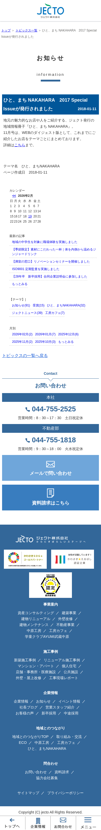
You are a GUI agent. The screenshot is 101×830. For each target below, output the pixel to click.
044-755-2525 (54, 409)
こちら (19, 145)
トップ (6, 30)
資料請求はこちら (50, 503)
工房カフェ (58, 631)
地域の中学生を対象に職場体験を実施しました (44, 242)
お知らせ (43, 701)
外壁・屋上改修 (28, 678)
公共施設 (71, 672)
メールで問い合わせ (51, 473)
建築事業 (69, 613)
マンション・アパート (36, 666)
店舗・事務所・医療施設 (36, 672)
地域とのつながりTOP (30, 737)
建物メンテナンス (34, 625)
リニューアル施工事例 (62, 660)
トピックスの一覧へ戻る (25, 355)
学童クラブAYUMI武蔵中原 (47, 636)
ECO (22, 743)
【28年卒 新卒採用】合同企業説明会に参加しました (49, 276)
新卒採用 (49, 713)
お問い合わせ (36, 772)
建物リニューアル (35, 619)
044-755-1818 (54, 440)
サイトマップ (28, 793)
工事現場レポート (63, 678)
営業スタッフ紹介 (60, 707)
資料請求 (62, 772)
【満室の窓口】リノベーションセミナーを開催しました (51, 261)
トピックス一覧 (26, 30)
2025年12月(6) (68, 334)
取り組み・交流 (69, 737)
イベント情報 (69, 701)
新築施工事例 (25, 660)
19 (30, 216)
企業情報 (21, 701)
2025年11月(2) (22, 342)
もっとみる (20, 284)
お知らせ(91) (21, 305)
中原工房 (34, 631)
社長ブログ (28, 707)
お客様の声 (25, 713)
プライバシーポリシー (65, 793)
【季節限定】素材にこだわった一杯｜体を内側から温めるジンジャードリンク (54, 252)
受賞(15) (38, 305)
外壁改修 (65, 619)
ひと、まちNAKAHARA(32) (66, 305)
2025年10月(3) (45, 342)
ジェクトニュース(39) (27, 313)
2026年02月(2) (22, 334)
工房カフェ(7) (55, 313)
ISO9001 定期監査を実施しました (35, 269)
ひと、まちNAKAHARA (41, 166)
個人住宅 (69, 666)
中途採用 (71, 713)
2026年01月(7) (45, 334)
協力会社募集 (47, 778)
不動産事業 (65, 625)
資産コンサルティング (36, 613)
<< (14, 196)
